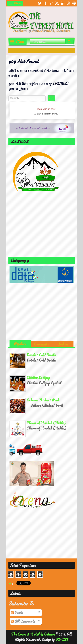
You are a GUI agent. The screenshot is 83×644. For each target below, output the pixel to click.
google (51, 3)
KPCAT (62, 639)
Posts (17, 612)
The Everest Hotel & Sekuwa (33, 634)
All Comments (23, 621)
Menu (17, 3)
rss (57, 3)
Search (69, 41)
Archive (62, 344)
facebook (45, 3)
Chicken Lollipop (38, 377)
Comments (41, 344)
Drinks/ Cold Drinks (41, 355)
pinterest (74, 3)
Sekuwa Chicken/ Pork (43, 400)
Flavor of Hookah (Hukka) (46, 422)
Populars (20, 343)
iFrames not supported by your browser (46, 110)
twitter (39, 3)
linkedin (63, 3)
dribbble (68, 3)
